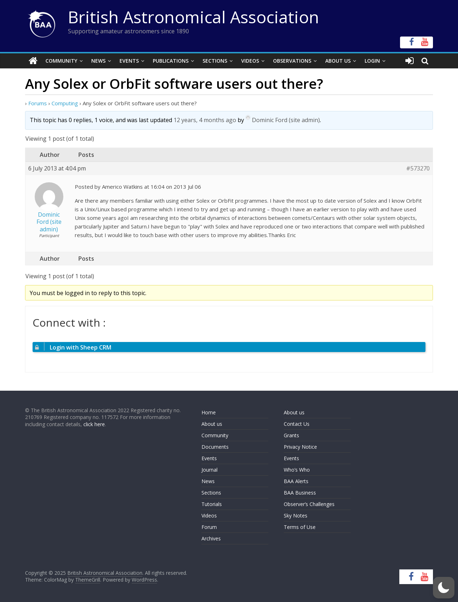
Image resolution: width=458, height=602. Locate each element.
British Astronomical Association (193, 17)
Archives (211, 538)
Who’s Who (297, 469)
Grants (291, 435)
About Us (338, 60)
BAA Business (300, 492)
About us (211, 423)
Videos (250, 60)
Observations (292, 60)
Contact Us (297, 423)
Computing (65, 103)
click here (94, 424)
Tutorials (211, 504)
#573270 (418, 168)
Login (372, 60)
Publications (171, 60)
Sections (215, 60)
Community (61, 60)
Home (208, 412)
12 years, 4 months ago (205, 120)
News (98, 60)
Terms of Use (300, 527)
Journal (209, 469)
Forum (209, 527)
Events (129, 60)
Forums (37, 103)
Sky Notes (295, 515)
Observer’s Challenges (309, 504)
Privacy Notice (300, 446)
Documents (215, 446)
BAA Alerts (296, 481)
